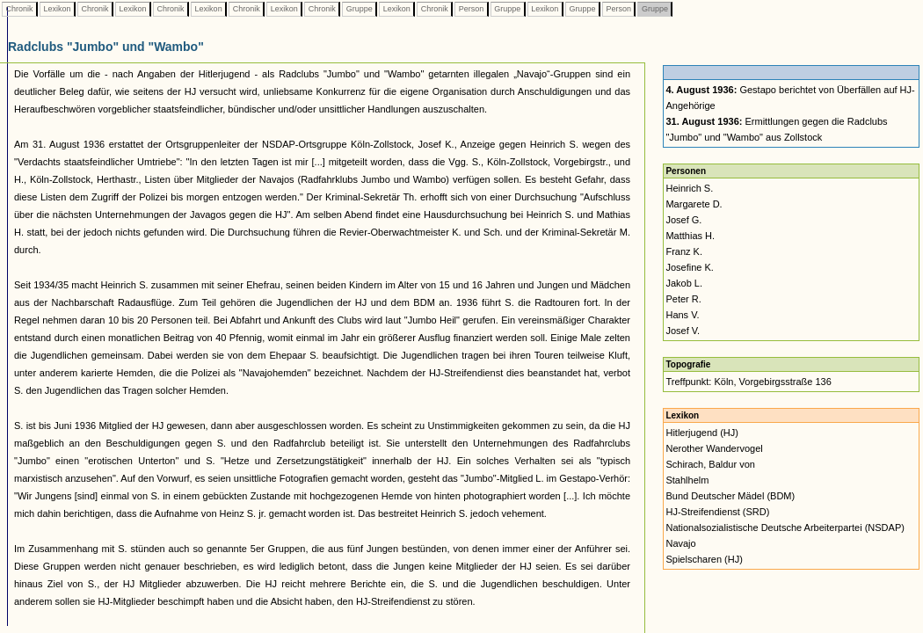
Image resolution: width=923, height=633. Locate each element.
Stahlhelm (687, 480)
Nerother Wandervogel (713, 448)
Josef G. (683, 220)
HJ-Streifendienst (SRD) (717, 511)
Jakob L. (683, 283)
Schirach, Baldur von (710, 464)
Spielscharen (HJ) (703, 559)
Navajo (680, 543)
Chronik (19, 8)
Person (471, 8)
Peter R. (683, 299)
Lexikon (57, 8)
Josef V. (682, 330)
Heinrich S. (689, 188)
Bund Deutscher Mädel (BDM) (730, 496)
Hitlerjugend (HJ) (701, 432)
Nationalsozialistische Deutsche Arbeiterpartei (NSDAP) (784, 527)
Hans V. (682, 314)
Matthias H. (690, 235)
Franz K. (683, 251)
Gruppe (359, 8)
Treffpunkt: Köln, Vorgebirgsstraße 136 (748, 381)
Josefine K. (689, 267)
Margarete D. (693, 204)
